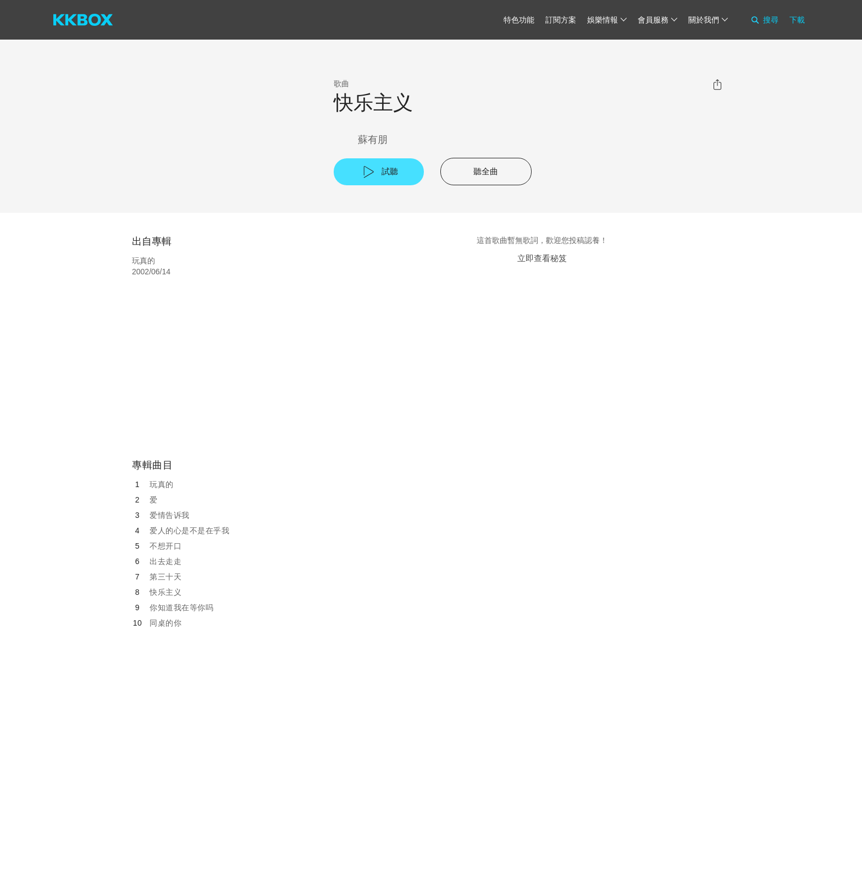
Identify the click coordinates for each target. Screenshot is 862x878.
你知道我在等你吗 (181, 607)
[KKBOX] (83, 20)
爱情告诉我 (170, 515)
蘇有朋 (373, 139)
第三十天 (165, 576)
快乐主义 (165, 592)
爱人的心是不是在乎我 (189, 530)
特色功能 (519, 19)
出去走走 (165, 561)
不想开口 (165, 546)
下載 (797, 19)
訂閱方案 (560, 19)
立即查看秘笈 (542, 258)
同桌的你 (165, 623)
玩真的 (162, 484)
